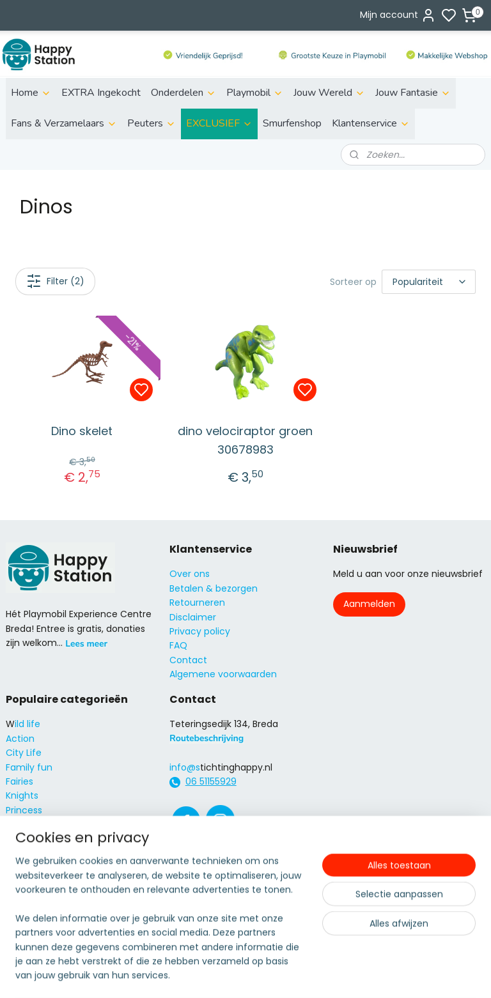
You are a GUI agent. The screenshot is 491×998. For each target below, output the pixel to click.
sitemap (292, 905)
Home (31, 93)
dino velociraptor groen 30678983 (245, 440)
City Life (24, 752)
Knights (22, 795)
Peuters (151, 123)
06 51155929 (211, 781)
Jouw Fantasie (413, 93)
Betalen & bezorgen (213, 588)
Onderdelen (183, 93)
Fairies (19, 781)
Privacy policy (199, 631)
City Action (30, 839)
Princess (24, 810)
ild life (27, 724)
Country (24, 853)
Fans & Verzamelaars (64, 123)
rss (318, 905)
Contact (188, 660)
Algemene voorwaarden (223, 674)
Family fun (29, 767)
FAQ (178, 645)
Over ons (189, 573)
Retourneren (197, 602)
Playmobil (254, 93)
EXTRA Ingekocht (101, 93)
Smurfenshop (292, 123)
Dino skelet (82, 431)
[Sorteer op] (428, 281)
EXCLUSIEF (219, 123)
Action (20, 738)
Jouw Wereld (329, 93)
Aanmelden (369, 603)
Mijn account (398, 15)
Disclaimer (192, 617)
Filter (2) (55, 281)
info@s (184, 767)
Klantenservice (371, 123)
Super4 (22, 824)
